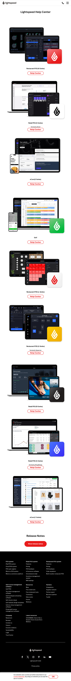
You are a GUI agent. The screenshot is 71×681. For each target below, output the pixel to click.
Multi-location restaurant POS (55, 574)
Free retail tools (30, 590)
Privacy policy (36, 666)
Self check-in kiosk (11, 600)
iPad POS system (11, 564)
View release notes (35, 544)
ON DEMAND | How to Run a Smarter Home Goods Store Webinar (34, 620)
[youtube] (50, 657)
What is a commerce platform (14, 574)
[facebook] (22, 657)
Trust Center (9, 635)
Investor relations (11, 628)
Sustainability (10, 630)
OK (53, 676)
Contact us (9, 623)
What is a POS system (12, 571)
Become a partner (51, 594)
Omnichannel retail (31, 574)
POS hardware (30, 569)
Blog (27, 587)
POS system (10, 562)
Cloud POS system (11, 566)
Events (28, 599)
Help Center (35, 73)
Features (28, 564)
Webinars (28, 602)
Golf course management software (14, 586)
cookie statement (19, 677)
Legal (7, 633)
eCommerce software (32, 571)
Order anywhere (51, 571)
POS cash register (11, 569)
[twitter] (27, 657)
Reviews (8, 620)
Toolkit (48, 597)
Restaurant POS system (53, 562)
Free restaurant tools (32, 592)
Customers (29, 594)
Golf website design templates (15, 603)
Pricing (28, 566)
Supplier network (51, 590)
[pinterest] (39, 657)
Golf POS (8, 589)
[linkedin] (44, 657)
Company (9, 615)
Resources (29, 585)
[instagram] (33, 657)
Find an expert (50, 592)
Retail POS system (32, 562)
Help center (29, 597)
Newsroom (9, 618)
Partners (49, 585)
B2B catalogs (30, 580)
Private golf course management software (12, 610)
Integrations (49, 587)
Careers (8, 625)
